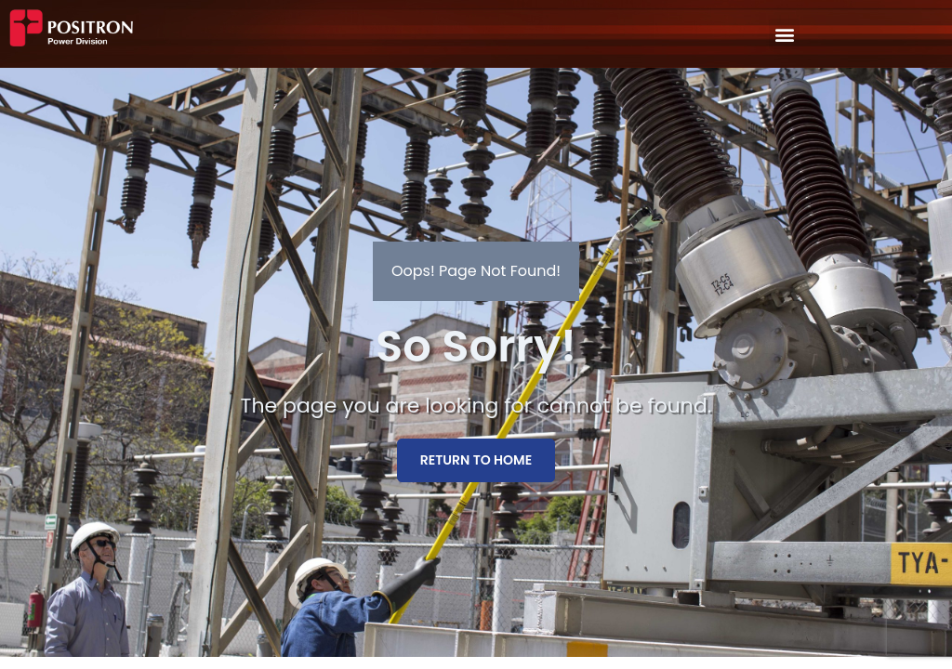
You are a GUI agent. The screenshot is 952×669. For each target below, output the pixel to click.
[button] (784, 34)
